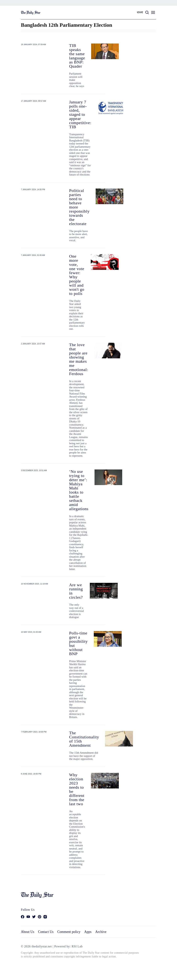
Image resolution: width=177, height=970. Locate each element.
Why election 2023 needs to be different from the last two (76, 789)
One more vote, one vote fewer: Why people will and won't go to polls (76, 275)
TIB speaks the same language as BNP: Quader (77, 56)
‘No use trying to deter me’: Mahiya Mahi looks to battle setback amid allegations (78, 490)
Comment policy (68, 932)
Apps (88, 932)
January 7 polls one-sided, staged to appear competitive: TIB (80, 114)
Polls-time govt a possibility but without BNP (78, 643)
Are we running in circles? (76, 591)
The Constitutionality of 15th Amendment (84, 739)
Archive (100, 932)
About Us (27, 932)
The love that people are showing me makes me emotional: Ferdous (78, 359)
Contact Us (45, 932)
